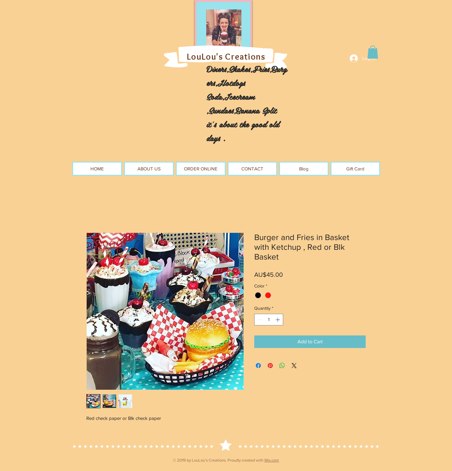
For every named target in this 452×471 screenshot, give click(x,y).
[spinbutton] (268, 319)
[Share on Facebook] (258, 365)
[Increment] (278, 319)
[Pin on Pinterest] (270, 365)
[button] (372, 52)
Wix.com (271, 460)
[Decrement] (259, 319)
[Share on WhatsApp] (282, 365)
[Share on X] (294, 365)
